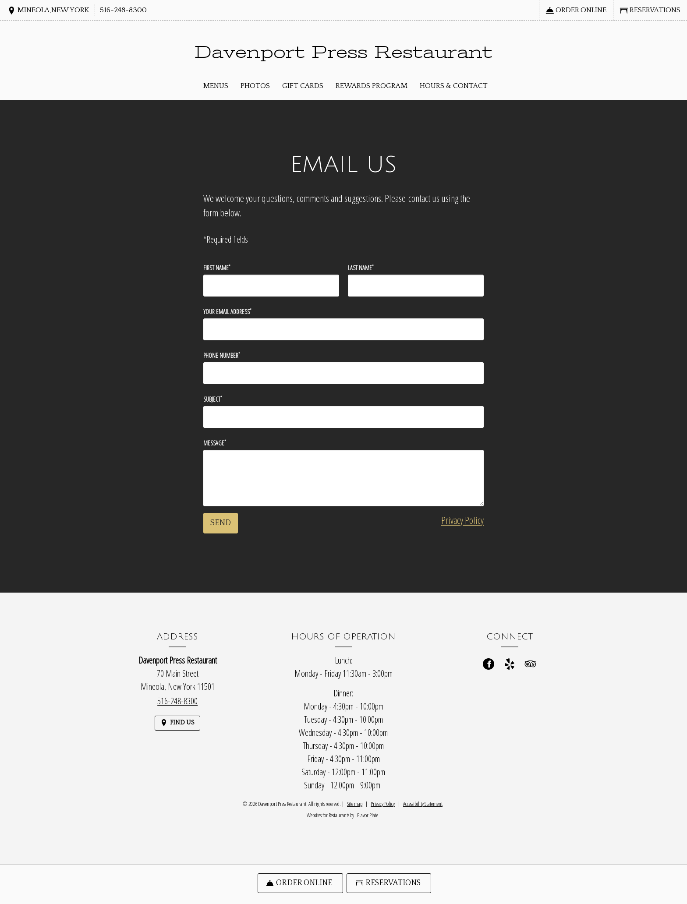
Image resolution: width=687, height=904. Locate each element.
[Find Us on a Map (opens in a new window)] (48, 10)
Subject (212, 399)
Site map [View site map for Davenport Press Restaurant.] (354, 804)
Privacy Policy (462, 519)
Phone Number (221, 355)
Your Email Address (227, 311)
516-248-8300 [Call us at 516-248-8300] (123, 10)
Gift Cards (302, 86)
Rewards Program (371, 86)
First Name (216, 267)
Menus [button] (215, 86)
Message (214, 442)
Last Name (361, 267)
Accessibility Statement (423, 804)
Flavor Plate (367, 815)
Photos (255, 86)
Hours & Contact (454, 86)
